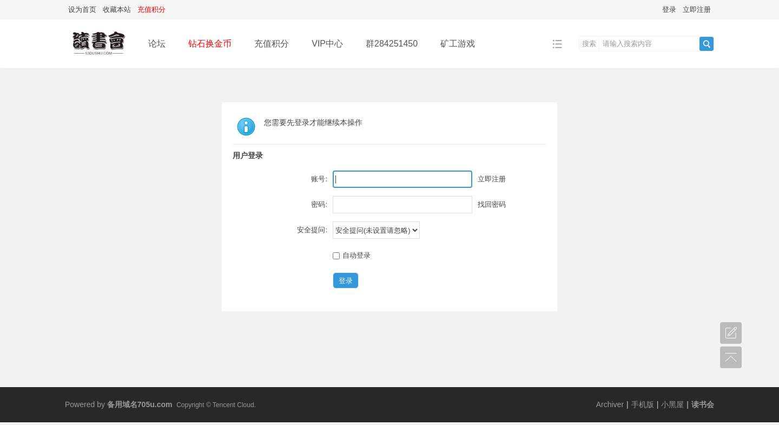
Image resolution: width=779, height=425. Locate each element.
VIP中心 (327, 43)
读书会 (702, 404)
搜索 (589, 44)
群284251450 (392, 43)
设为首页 (82, 9)
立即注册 (697, 9)
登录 (669, 9)
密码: (319, 204)
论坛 (157, 43)
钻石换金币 (210, 43)
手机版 (642, 404)
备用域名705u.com (140, 404)
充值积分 (271, 43)
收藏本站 (117, 9)
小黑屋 (672, 404)
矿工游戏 (457, 43)
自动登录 (352, 255)
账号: (319, 179)
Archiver (610, 404)
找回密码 (492, 204)
